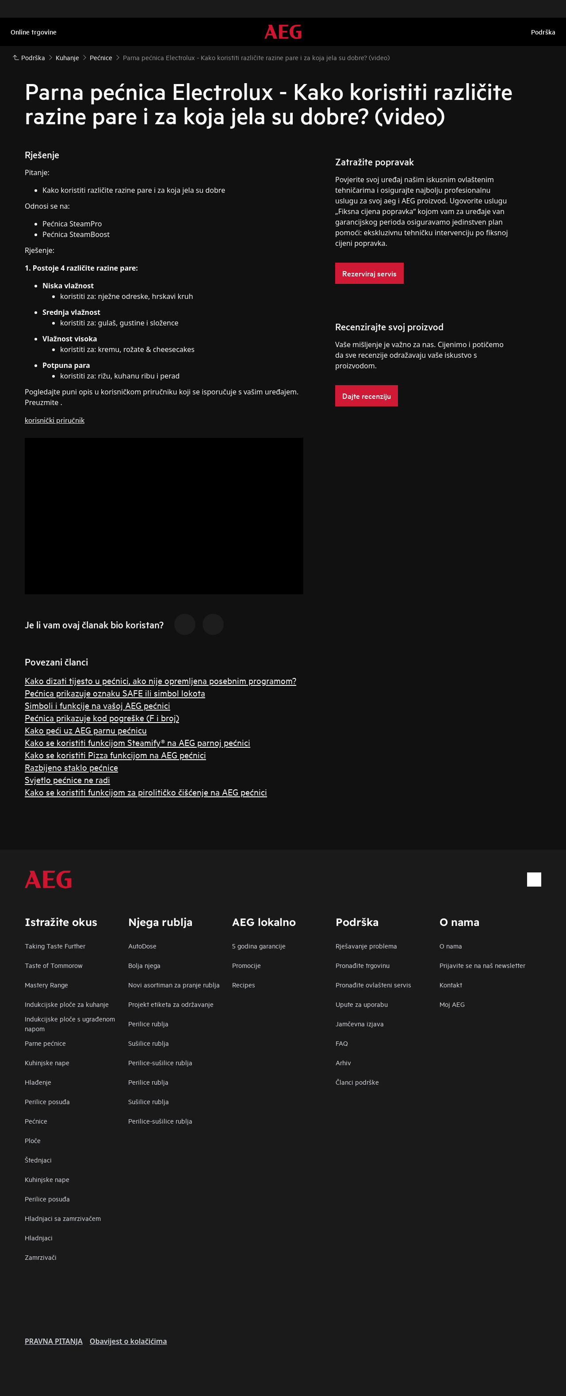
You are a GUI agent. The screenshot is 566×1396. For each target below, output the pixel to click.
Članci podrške (357, 1082)
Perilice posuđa (47, 1101)
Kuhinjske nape (47, 1062)
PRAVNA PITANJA (54, 1341)
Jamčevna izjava (360, 1023)
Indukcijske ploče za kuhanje (67, 1004)
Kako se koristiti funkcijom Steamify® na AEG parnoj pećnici (137, 742)
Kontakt (451, 984)
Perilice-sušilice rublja (160, 1062)
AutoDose (142, 945)
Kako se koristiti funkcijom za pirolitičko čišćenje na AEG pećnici (146, 791)
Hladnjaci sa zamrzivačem (63, 1218)
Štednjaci (38, 1159)
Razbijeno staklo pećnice (71, 767)
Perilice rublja (148, 1023)
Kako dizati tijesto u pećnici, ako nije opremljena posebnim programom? (160, 680)
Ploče (33, 1140)
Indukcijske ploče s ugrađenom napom (70, 1023)
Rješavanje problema (366, 945)
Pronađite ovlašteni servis (373, 984)
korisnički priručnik (54, 419)
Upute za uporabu (362, 1004)
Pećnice (36, 1121)
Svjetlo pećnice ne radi (67, 779)
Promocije (246, 965)
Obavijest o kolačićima (128, 1341)
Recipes (243, 984)
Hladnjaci (39, 1237)
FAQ (342, 1043)
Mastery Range (46, 984)
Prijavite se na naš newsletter (482, 965)
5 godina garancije (259, 945)
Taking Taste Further (55, 945)
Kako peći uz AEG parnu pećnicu (86, 729)
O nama (451, 945)
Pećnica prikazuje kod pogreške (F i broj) (102, 717)
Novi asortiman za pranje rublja (174, 984)
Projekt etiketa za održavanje (171, 1004)
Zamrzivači (41, 1257)
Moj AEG (452, 1004)
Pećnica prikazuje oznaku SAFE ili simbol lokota (115, 692)
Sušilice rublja (148, 1043)
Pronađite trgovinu (363, 965)
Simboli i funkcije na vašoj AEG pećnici (97, 705)
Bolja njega (144, 965)
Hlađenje (38, 1082)
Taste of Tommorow (54, 965)
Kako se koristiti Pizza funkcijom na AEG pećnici (115, 754)
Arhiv (343, 1062)
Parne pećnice (45, 1043)
